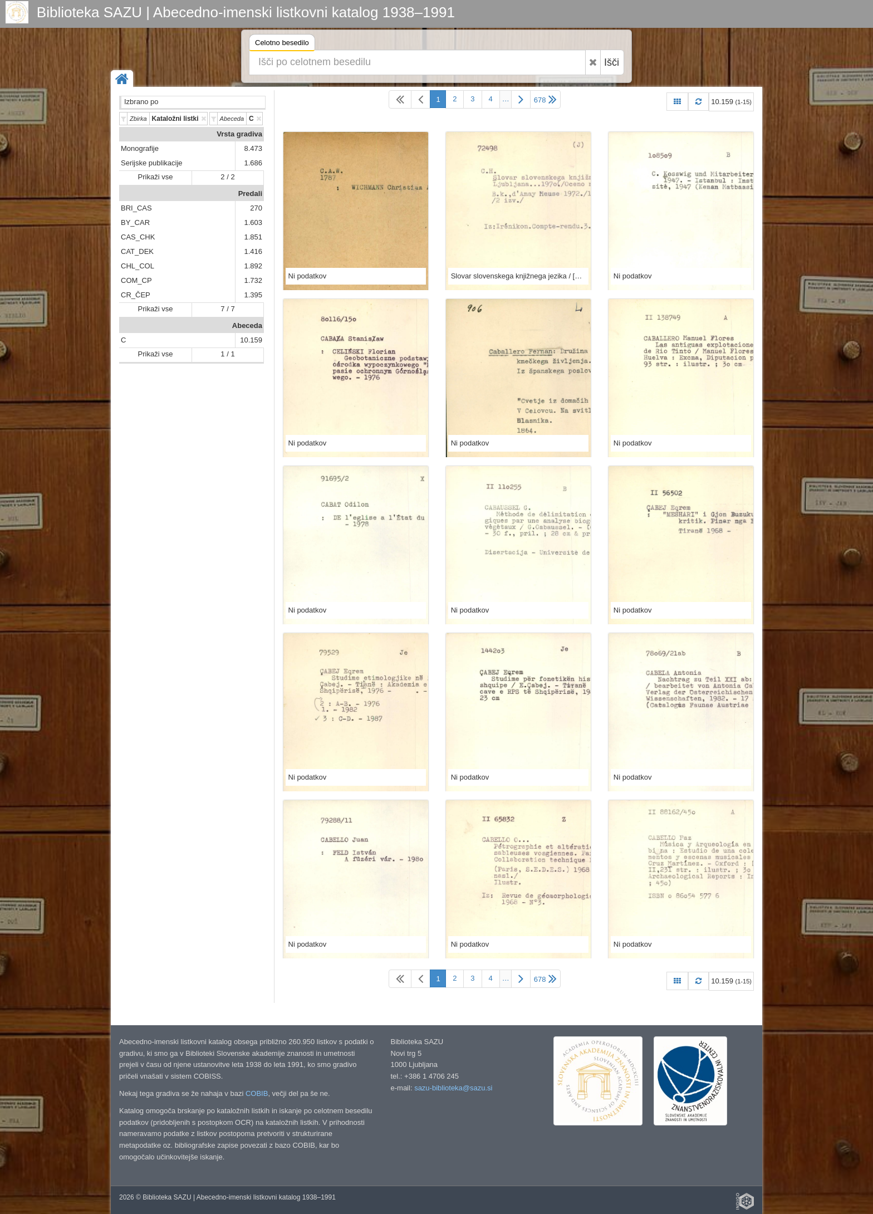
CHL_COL (137, 266)
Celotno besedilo (282, 44)
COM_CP (136, 280)
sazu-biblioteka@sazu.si (453, 1088)
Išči (611, 62)
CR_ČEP (135, 295)
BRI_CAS (136, 208)
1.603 (253, 222)
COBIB (257, 1093)
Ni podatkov (307, 276)
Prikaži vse (155, 177)
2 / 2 (227, 177)
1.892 (253, 266)
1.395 (253, 295)
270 (256, 208)
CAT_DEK (137, 251)
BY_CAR (135, 222)
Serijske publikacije (152, 163)
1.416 (253, 251)
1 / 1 (227, 354)
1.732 (253, 280)
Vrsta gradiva (239, 134)
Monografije (140, 148)
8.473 (253, 148)
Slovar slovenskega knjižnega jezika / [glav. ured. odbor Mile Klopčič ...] (518, 276)
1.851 (253, 237)
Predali (250, 193)
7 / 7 (227, 309)
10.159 (251, 340)
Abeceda (247, 325)
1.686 (253, 163)
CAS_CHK (138, 237)
